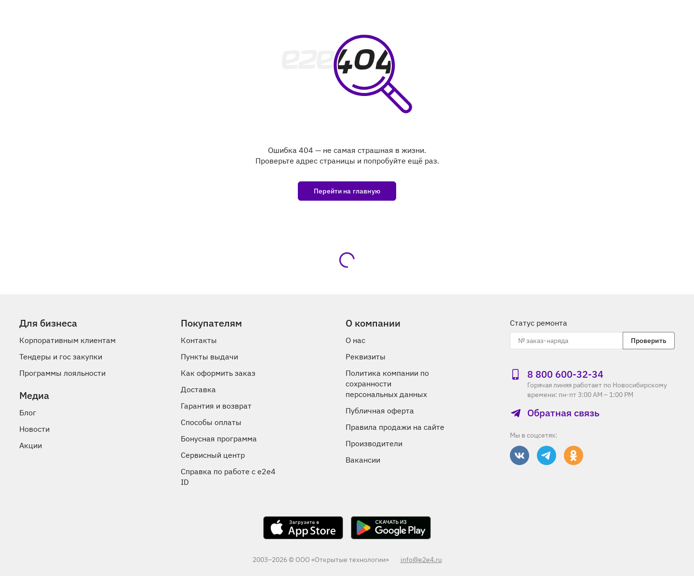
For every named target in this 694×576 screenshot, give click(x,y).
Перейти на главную (347, 191)
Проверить (649, 340)
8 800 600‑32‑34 (556, 374)
